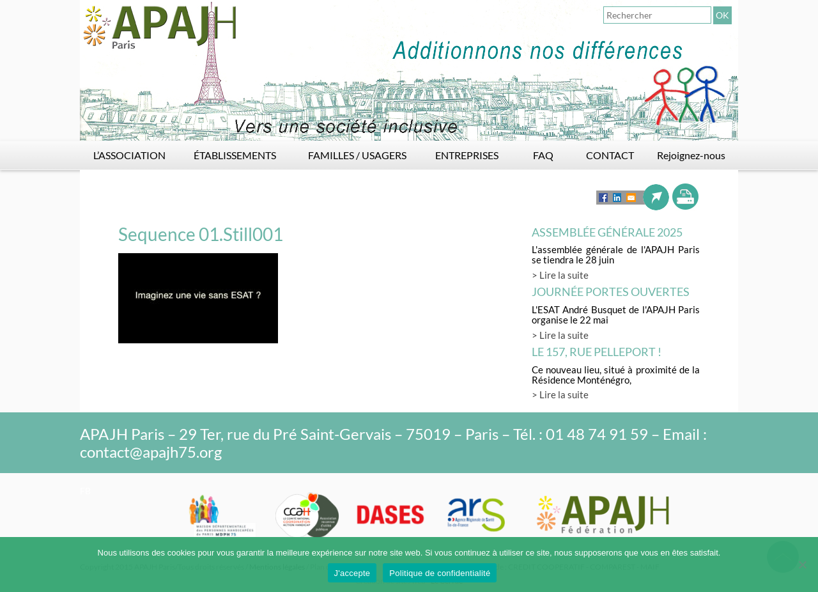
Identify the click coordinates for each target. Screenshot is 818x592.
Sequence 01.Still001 (200, 234)
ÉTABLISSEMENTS (235, 155)
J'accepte (352, 573)
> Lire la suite (560, 275)
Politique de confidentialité (439, 573)
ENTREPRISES (466, 155)
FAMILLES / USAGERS (357, 155)
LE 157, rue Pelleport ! (596, 352)
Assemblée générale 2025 (607, 232)
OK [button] (722, 15)
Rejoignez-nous (691, 155)
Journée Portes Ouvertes (611, 291)
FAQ (543, 155)
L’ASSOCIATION (129, 155)
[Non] (802, 564)
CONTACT (610, 155)
